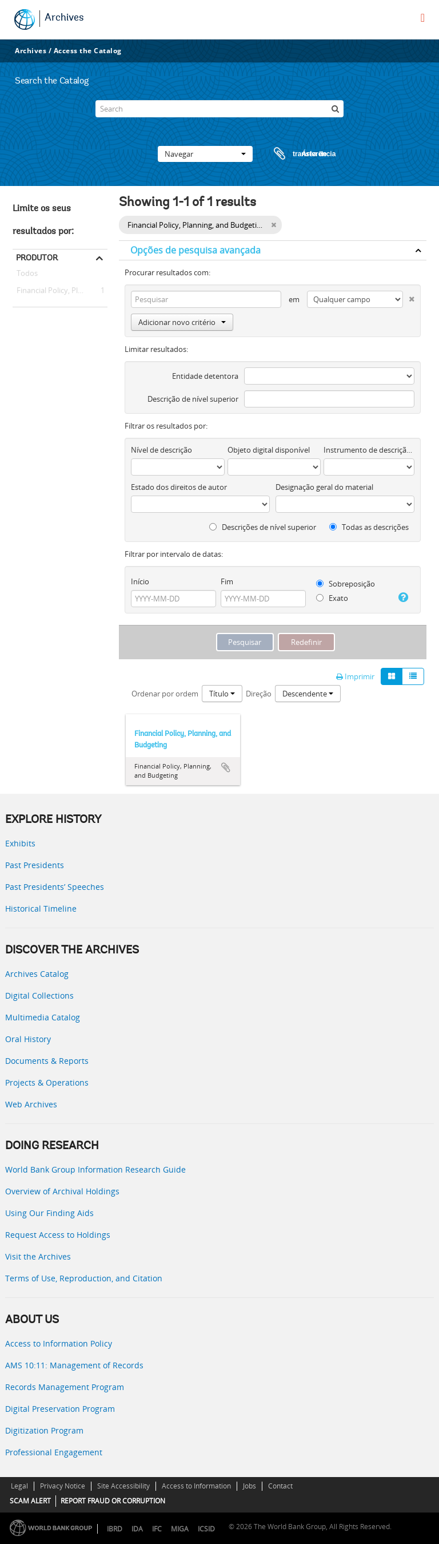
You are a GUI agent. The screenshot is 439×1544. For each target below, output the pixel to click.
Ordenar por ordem (164, 693)
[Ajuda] (402, 597)
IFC (157, 1529)
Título (222, 693)
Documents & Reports (47, 1060)
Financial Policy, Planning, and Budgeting (60, 291)
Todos (27, 275)
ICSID (206, 1529)
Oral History (28, 1039)
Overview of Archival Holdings (62, 1191)
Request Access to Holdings (57, 1234)
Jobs (249, 1486)
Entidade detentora (205, 376)
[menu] (422, 17)
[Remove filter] (273, 225)
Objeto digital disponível (269, 450)
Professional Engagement (53, 1452)
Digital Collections (39, 995)
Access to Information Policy (58, 1343)
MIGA (180, 1529)
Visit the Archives (38, 1256)
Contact (280, 1486)
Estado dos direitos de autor (179, 487)
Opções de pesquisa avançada (195, 250)
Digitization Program (44, 1430)
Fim (227, 581)
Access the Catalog (88, 51)
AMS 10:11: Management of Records (74, 1365)
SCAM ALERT (30, 1501)
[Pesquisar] (335, 108)
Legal (19, 1486)
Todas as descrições (369, 527)
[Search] (219, 108)
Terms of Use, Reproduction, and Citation (83, 1278)
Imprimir (355, 676)
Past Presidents (34, 865)
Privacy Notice (62, 1486)
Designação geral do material (324, 487)
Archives (64, 18)
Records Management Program (64, 1386)
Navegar (205, 154)
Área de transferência (294, 154)
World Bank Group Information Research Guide (95, 1169)
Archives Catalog (37, 973)
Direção (259, 693)
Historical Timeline (41, 908)
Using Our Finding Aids (49, 1213)
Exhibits (20, 843)
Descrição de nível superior (192, 399)
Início (140, 581)
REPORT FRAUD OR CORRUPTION (113, 1501)
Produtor (37, 257)
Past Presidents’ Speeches (54, 886)
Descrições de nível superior (262, 527)
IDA (137, 1529)
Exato (332, 598)
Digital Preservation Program (60, 1408)
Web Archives (31, 1104)
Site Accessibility (123, 1486)
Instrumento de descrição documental (369, 450)
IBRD (114, 1529)
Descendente (307, 693)
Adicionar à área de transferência (226, 767)
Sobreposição (345, 584)
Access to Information (196, 1486)
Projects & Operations (47, 1082)
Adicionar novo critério (182, 322)
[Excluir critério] (408, 297)
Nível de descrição (161, 450)
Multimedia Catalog (42, 1017)
